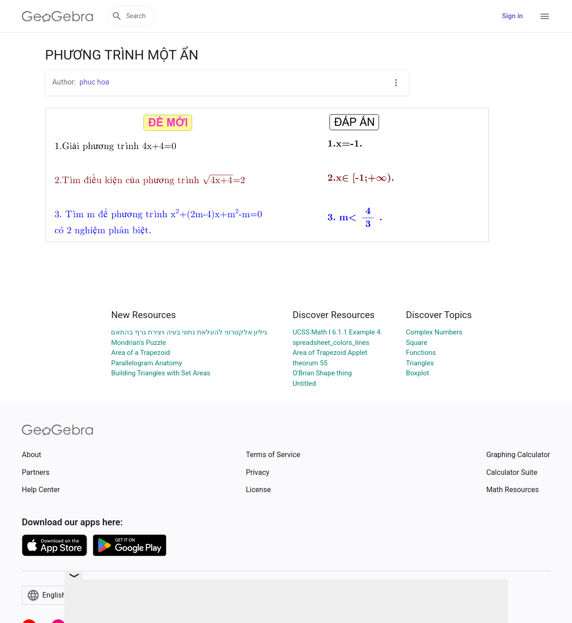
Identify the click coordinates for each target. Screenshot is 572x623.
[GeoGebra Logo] (57, 16)
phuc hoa (95, 82)
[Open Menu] (544, 16)
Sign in (512, 16)
